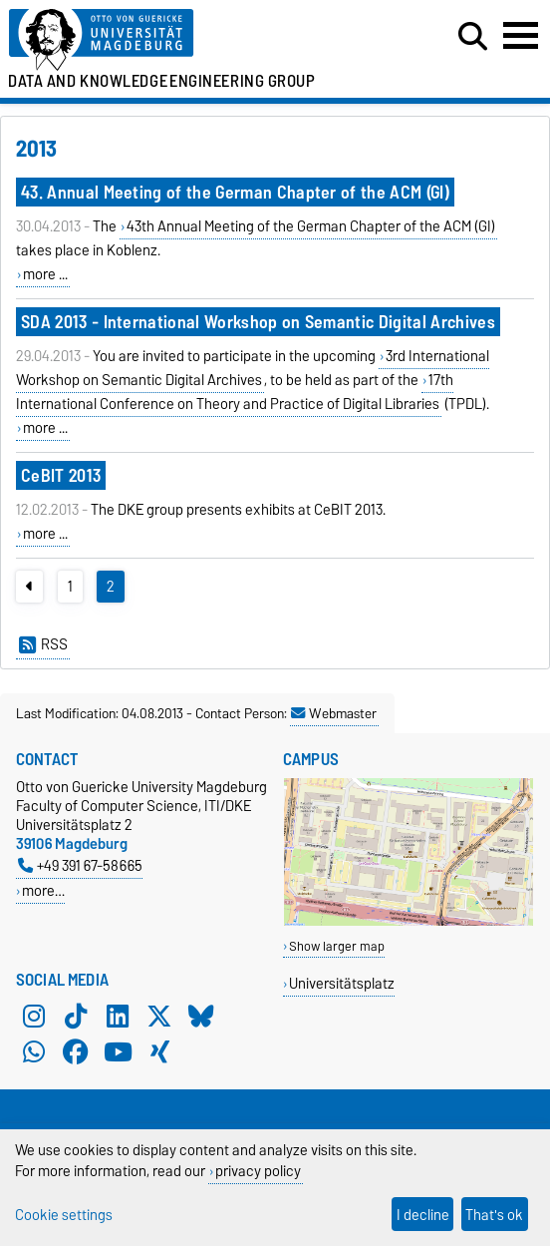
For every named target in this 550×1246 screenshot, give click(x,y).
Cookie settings (64, 1214)
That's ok (494, 1214)
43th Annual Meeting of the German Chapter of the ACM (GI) (311, 226)
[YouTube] (118, 1051)
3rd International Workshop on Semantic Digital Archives (252, 368)
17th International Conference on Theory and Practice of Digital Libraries (234, 392)
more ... (45, 274)
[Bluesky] (201, 1016)
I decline (423, 1214)
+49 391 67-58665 (80, 865)
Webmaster (334, 713)
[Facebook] (76, 1051)
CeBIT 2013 (61, 475)
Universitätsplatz (342, 983)
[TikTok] (76, 1016)
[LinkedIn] (118, 1016)
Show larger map (337, 946)
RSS (43, 644)
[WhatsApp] (34, 1051)
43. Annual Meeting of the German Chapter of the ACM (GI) (235, 192)
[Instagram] (34, 1016)
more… (43, 890)
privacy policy (258, 1170)
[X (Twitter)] (159, 1016)
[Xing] (159, 1051)
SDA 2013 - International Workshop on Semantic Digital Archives (258, 321)
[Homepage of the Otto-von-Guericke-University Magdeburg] (168, 40)
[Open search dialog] (472, 37)
